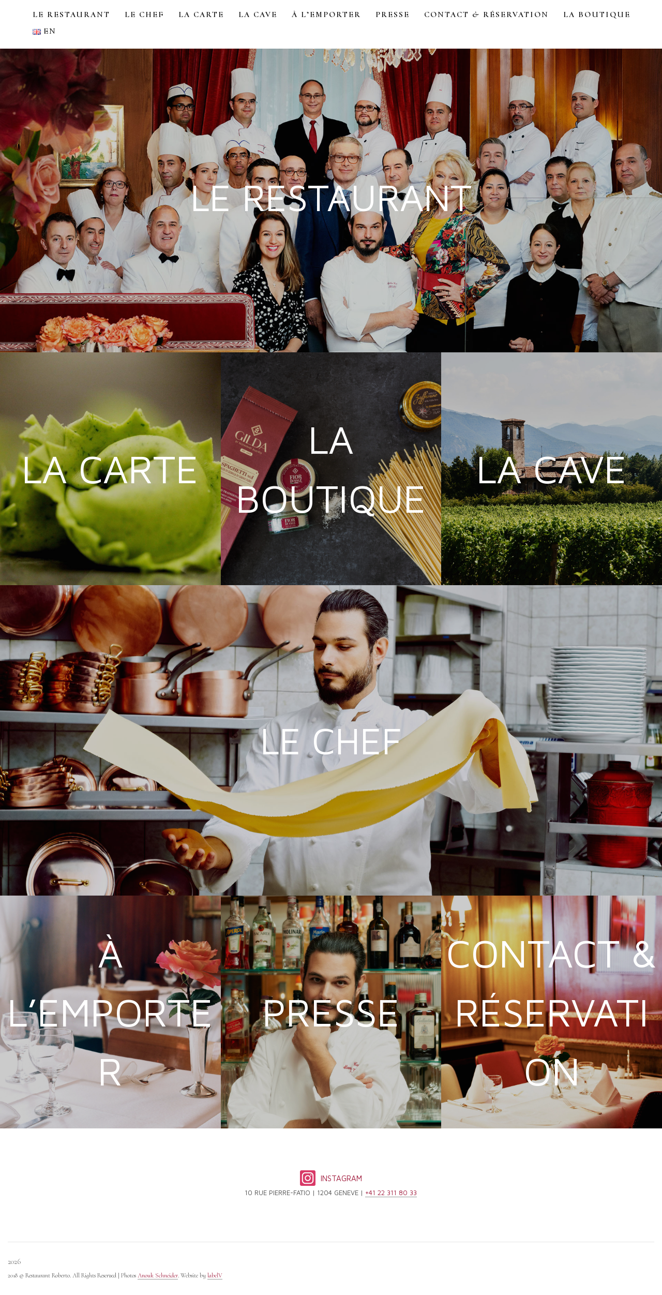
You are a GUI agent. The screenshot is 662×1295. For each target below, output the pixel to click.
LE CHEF (144, 14)
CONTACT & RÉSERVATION (486, 14)
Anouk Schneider (158, 1275)
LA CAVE (257, 14)
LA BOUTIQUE (596, 14)
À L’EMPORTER (326, 14)
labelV (214, 1275)
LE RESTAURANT (71, 14)
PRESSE (392, 14)
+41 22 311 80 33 (391, 1192)
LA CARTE (201, 14)
